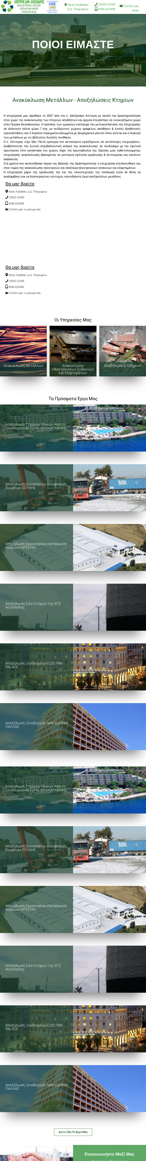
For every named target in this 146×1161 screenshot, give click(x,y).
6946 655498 (106, 9)
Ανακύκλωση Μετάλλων (23, 365)
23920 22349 (106, 4)
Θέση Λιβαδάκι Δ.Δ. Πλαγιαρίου (28, 191)
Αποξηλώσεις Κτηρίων (122, 365)
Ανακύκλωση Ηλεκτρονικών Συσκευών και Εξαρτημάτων (73, 369)
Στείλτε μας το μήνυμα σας (25, 209)
